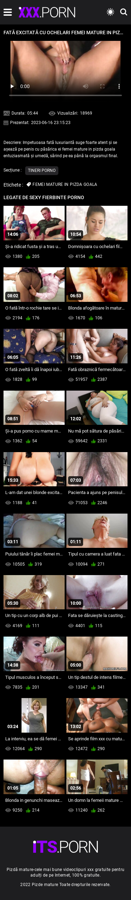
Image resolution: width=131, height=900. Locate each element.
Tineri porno (42, 170)
